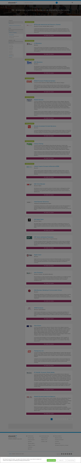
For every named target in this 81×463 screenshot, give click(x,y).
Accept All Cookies (51, 460)
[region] (40, 460)
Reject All (61, 460)
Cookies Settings (71, 460)
